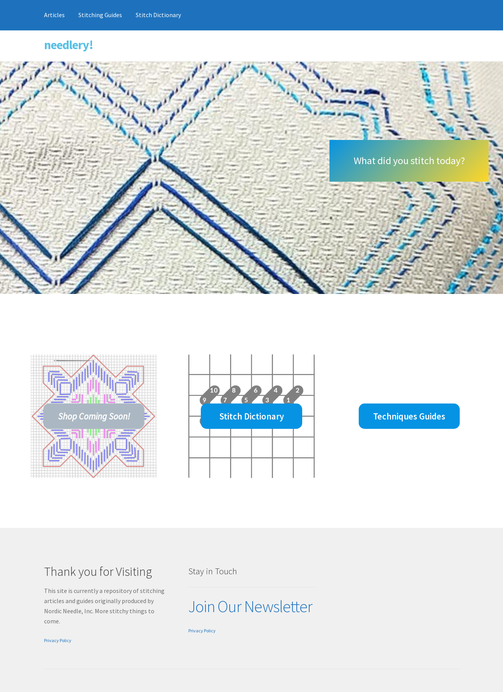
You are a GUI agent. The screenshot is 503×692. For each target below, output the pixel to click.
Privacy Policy (57, 640)
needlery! (68, 45)
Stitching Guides (100, 15)
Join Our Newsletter (250, 606)
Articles (54, 15)
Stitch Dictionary (158, 15)
